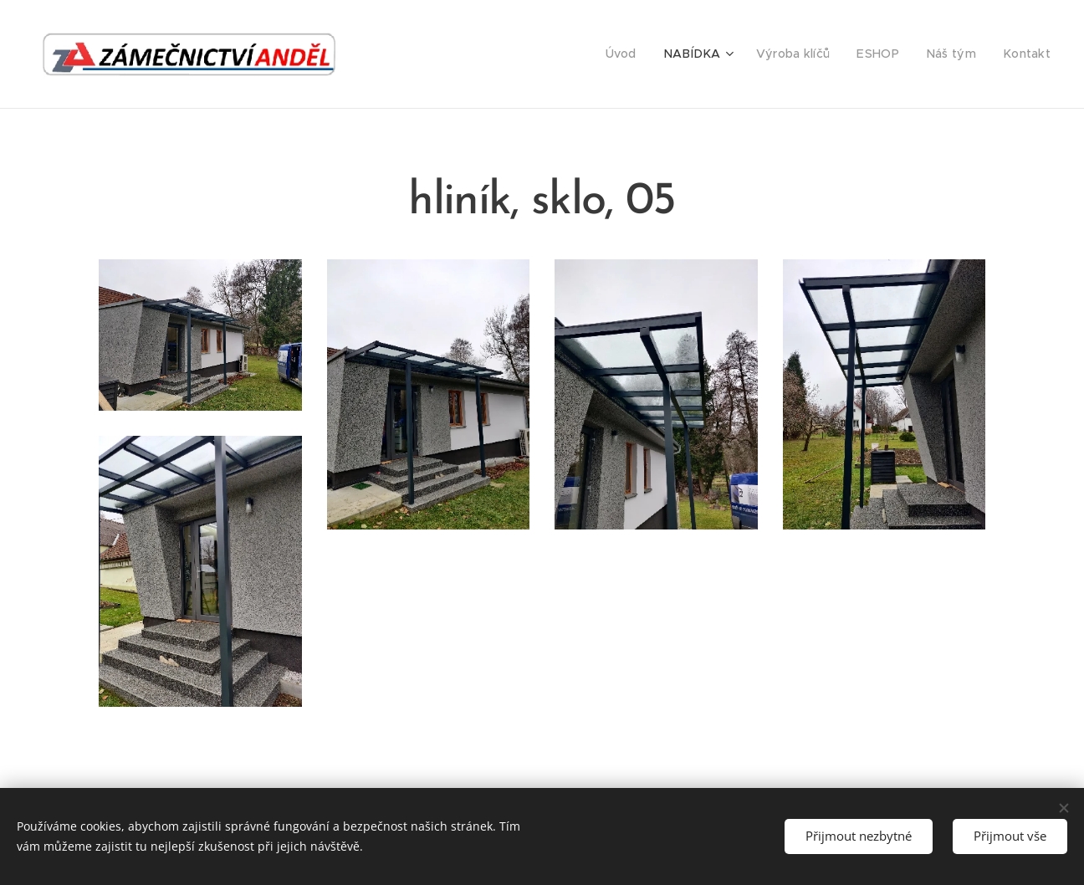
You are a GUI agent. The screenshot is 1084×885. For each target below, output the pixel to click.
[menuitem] (646, 54)
